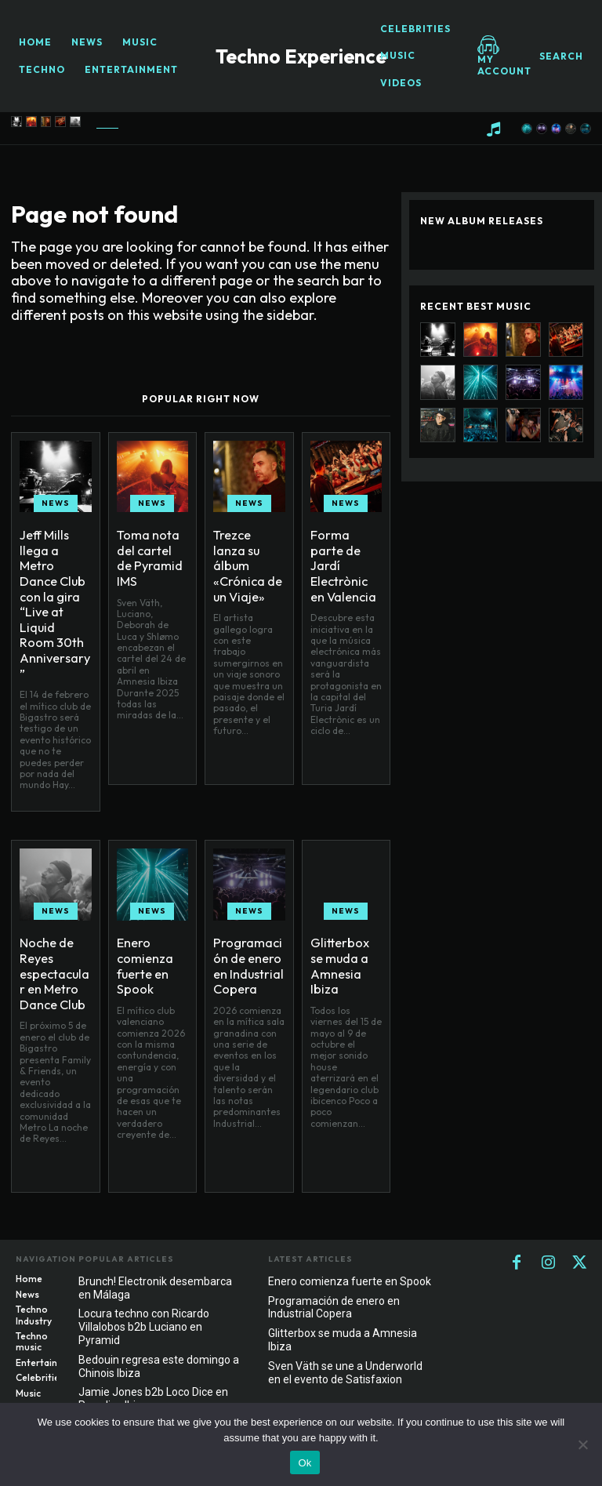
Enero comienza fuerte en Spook (141, 934)
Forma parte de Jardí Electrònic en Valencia (342, 553)
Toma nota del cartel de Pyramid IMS (152, 547)
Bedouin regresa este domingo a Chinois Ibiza (158, 1340)
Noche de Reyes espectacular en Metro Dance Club (52, 941)
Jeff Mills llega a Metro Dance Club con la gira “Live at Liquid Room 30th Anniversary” (54, 573)
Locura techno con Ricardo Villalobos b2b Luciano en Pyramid (143, 1300)
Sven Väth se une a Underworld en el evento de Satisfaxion (345, 1346)
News (56, 503)
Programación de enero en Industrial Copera (249, 934)
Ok (304, 1463)
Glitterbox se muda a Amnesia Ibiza (344, 928)
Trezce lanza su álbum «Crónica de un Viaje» (245, 553)
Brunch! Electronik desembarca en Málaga (155, 1261)
